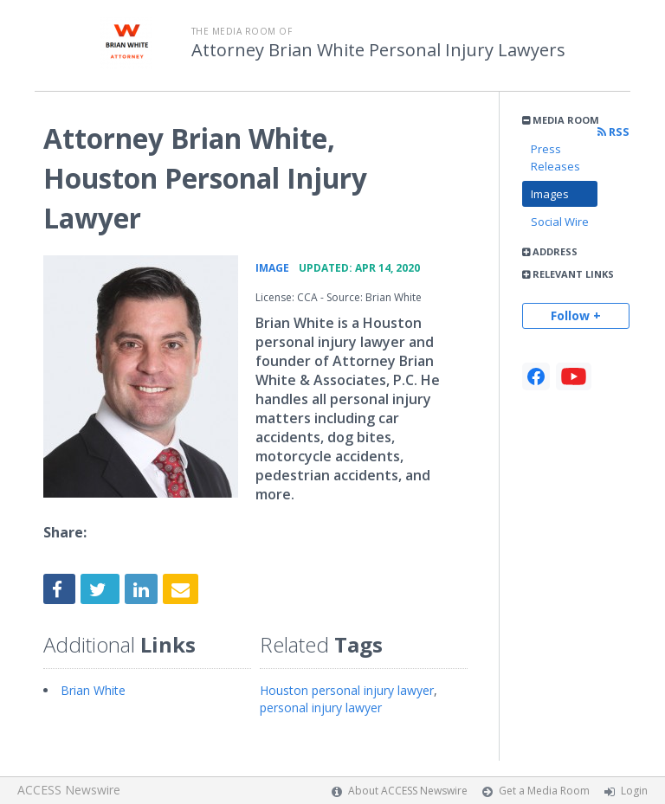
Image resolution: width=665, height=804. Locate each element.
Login (634, 790)
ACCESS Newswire (68, 789)
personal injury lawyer (321, 707)
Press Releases (555, 157)
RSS (613, 132)
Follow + (576, 315)
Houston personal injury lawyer (347, 690)
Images (550, 194)
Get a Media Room (544, 790)
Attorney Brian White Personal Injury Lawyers (378, 50)
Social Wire (560, 221)
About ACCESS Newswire (408, 790)
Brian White (93, 690)
